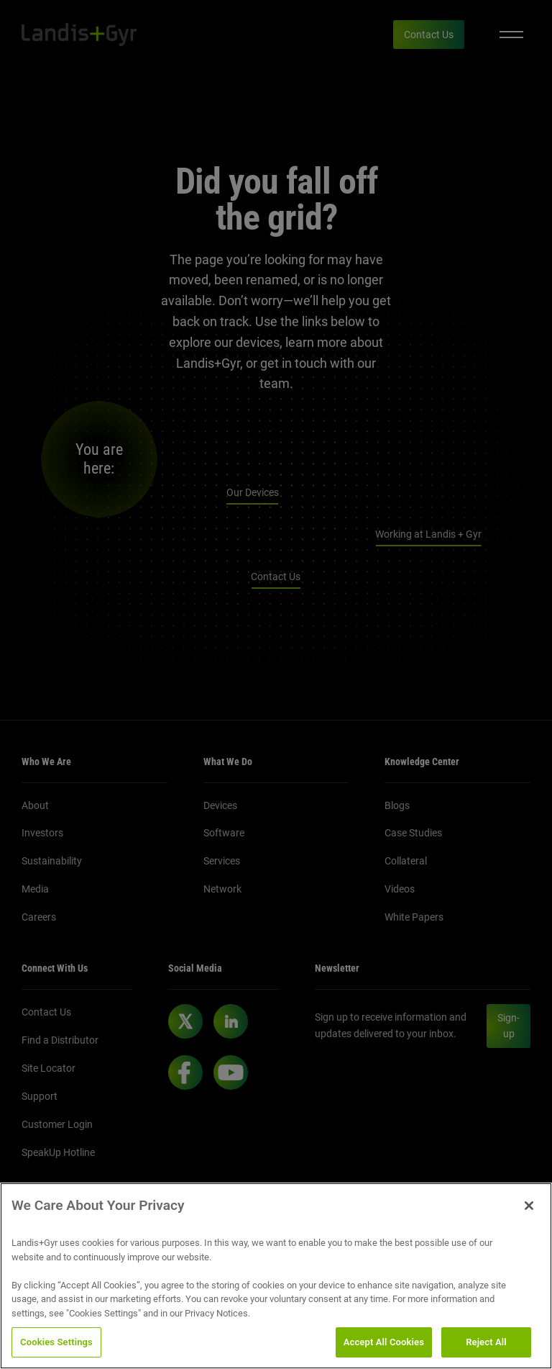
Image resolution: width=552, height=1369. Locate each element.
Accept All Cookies (384, 1342)
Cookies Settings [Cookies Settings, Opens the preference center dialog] (56, 1342)
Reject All (486, 1342)
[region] (276, 1276)
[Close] (529, 1205)
